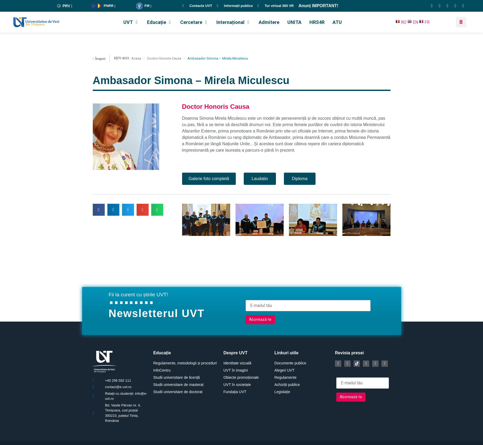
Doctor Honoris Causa (164, 58)
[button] (131, 22)
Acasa (136, 58)
